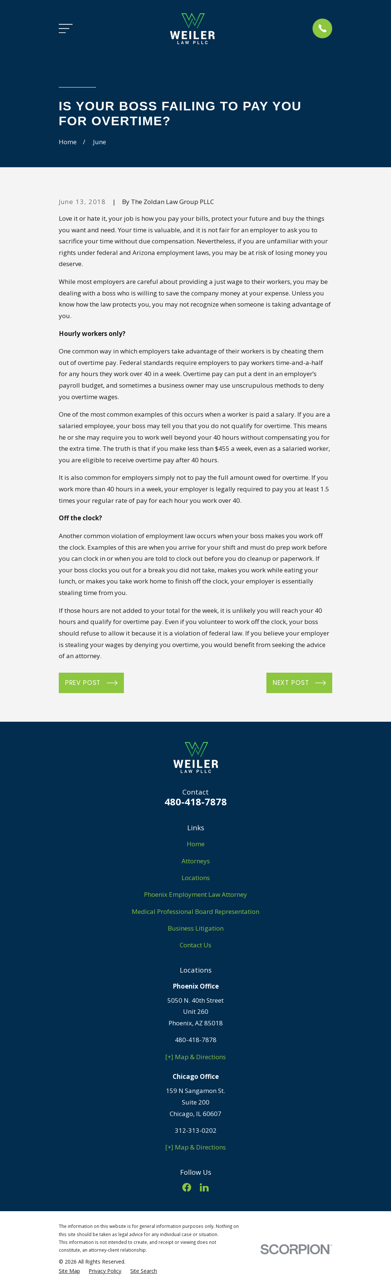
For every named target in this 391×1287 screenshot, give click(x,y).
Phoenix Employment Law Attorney (195, 894)
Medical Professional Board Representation (195, 911)
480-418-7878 (195, 801)
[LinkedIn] (204, 1187)
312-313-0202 (196, 1130)
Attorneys (196, 861)
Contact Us (195, 945)
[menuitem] (69, 1271)
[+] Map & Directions (195, 1056)
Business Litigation (196, 928)
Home (196, 844)
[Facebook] (186, 1187)
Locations (196, 877)
